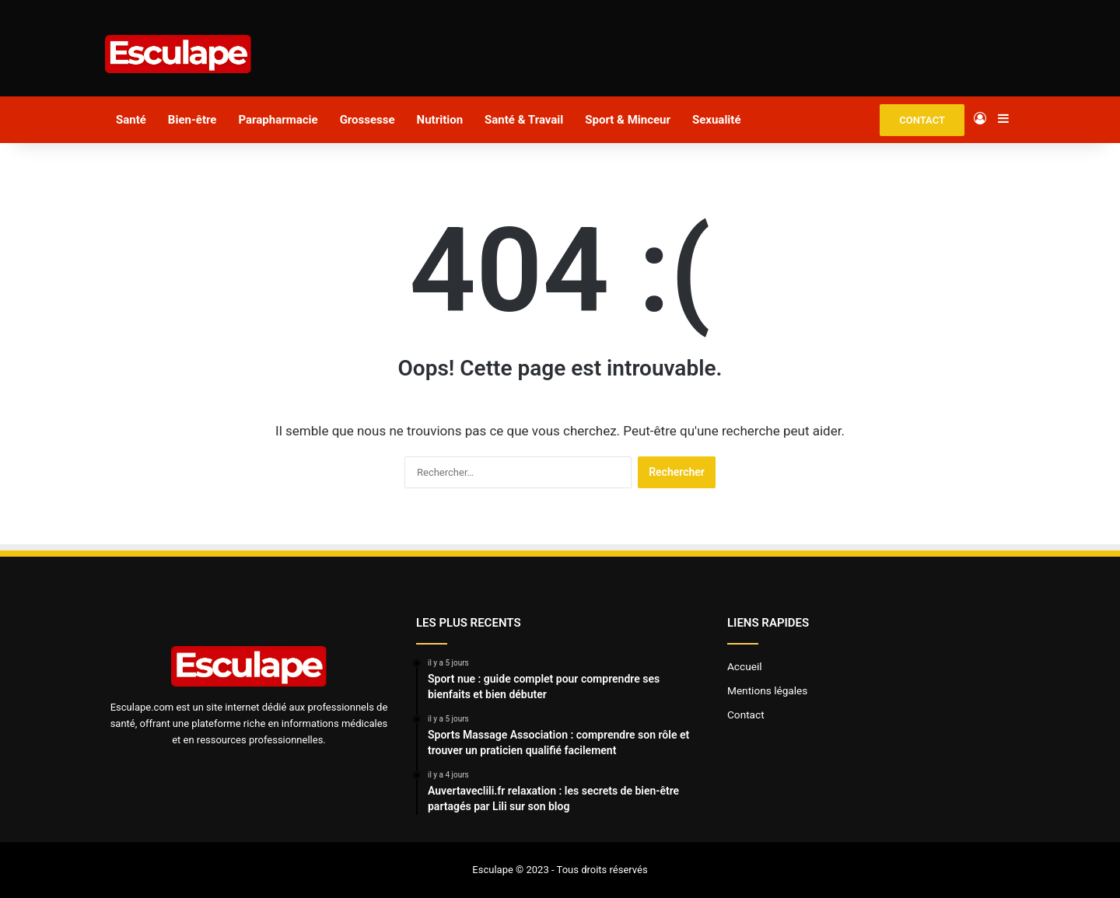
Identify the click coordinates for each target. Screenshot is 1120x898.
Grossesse (367, 120)
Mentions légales (767, 690)
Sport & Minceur (627, 120)
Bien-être (192, 120)
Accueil (744, 666)
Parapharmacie (277, 120)
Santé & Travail (524, 120)
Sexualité (716, 120)
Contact (746, 714)
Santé (131, 120)
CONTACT (922, 120)
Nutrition (440, 120)
